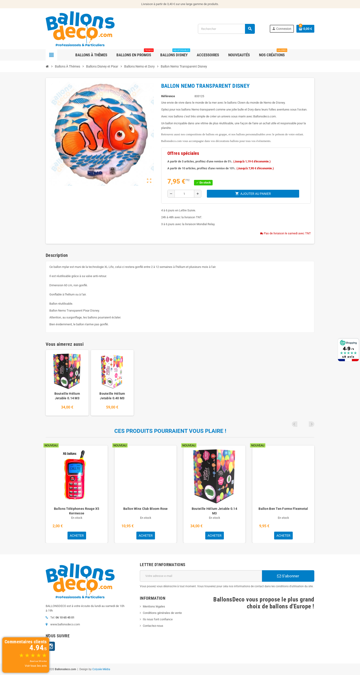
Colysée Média (101, 669)
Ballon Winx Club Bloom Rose (145, 509)
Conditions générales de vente (162, 613)
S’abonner (288, 576)
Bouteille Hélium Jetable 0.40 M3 (112, 396)
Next (311, 424)
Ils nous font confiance (158, 619)
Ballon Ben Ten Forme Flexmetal (283, 509)
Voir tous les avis (36, 665)
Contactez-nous (153, 625)
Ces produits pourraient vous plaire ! (170, 431)
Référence (168, 96)
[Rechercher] (226, 29)
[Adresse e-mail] (201, 576)
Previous (305, 424)
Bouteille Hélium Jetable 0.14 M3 (67, 396)
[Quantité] (184, 193)
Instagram (50, 646)
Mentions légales (154, 606)
